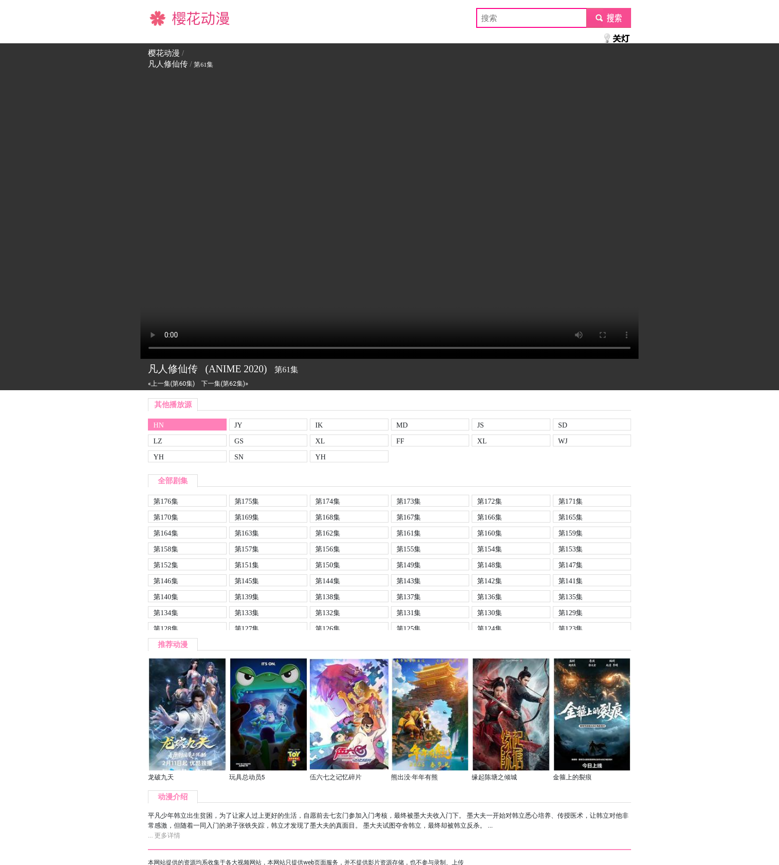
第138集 (327, 597)
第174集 (327, 501)
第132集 (327, 613)
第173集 (408, 501)
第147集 (570, 565)
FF (400, 441)
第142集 (489, 581)
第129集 (570, 613)
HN (158, 425)
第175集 (247, 501)
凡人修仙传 (168, 64)
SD (562, 425)
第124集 (489, 629)
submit (608, 17)
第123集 (570, 629)
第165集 (570, 517)
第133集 (247, 613)
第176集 (165, 501)
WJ (563, 441)
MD (402, 425)
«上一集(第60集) (171, 383)
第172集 (489, 501)
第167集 (408, 517)
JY (239, 425)
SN (239, 457)
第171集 (570, 501)
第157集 (247, 549)
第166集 (489, 517)
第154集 (489, 549)
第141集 (570, 581)
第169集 (247, 517)
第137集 (408, 597)
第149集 (408, 565)
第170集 (165, 517)
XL (320, 441)
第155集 (408, 549)
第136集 (489, 597)
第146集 (165, 581)
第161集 (408, 533)
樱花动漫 (164, 17)
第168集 (327, 517)
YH (158, 457)
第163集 (247, 533)
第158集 (165, 549)
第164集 (165, 533)
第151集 (247, 565)
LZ (157, 441)
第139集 (247, 597)
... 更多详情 (164, 835)
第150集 (327, 565)
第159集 (570, 533)
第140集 (165, 597)
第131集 (408, 613)
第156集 (327, 549)
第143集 (408, 581)
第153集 (570, 549)
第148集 (489, 565)
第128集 (165, 629)
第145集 (247, 581)
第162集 (327, 533)
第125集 (408, 629)
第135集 (570, 597)
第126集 (327, 629)
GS (239, 441)
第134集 (165, 613)
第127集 (247, 629)
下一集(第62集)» (224, 383)
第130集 (489, 613)
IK (319, 425)
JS (480, 425)
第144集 (327, 581)
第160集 (489, 533)
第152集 (165, 565)
